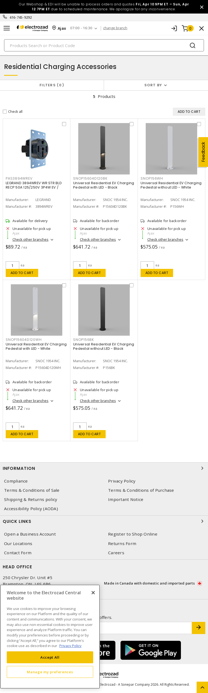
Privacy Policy (122, 481)
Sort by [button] (153, 85)
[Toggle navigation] (7, 28)
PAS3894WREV (19, 178)
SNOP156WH (152, 178)
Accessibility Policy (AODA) (31, 508)
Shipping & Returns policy (30, 499)
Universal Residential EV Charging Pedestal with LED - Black (103, 185)
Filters (52, 85)
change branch (117, 28)
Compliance (16, 481)
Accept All (50, 657)
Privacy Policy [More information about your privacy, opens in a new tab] (70, 645)
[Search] (104, 45)
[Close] (93, 593)
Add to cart (22, 272)
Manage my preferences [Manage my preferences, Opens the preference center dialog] (50, 671)
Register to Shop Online (132, 534)
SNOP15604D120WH (23, 339)
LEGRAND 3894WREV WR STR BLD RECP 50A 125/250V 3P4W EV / (34, 185)
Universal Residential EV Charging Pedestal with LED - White (36, 346)
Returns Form (122, 543)
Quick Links (104, 521)
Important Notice (125, 499)
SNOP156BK (83, 339)
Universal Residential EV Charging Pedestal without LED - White (171, 185)
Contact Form (17, 552)
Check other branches (30, 239)
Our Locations (18, 543)
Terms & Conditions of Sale (32, 490)
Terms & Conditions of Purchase (141, 490)
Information (104, 468)
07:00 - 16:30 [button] (83, 28)
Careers (116, 552)
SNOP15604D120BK (90, 178)
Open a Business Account (30, 534)
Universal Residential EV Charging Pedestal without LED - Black (103, 346)
